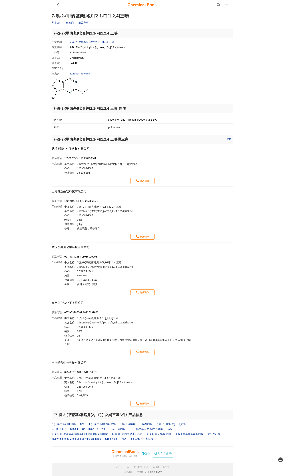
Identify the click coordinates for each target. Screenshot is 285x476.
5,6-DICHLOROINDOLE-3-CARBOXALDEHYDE (79, 429)
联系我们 (129, 472)
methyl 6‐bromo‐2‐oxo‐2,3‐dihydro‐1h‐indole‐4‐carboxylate (85, 438)
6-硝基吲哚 (146, 424)
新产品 (166, 467)
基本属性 (57, 22)
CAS (128, 467)
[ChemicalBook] (142, 5)
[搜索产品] (218, 5)
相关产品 (83, 22)
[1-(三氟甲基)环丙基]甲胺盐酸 (146, 429)
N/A (82, 424)
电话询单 (144, 181)
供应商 (70, 22)
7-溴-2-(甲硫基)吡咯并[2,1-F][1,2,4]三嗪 (92, 41)
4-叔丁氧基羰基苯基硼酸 (189, 434)
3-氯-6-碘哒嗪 (128, 424)
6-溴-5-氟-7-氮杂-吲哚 (158, 434)
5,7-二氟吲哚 (118, 429)
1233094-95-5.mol (80, 73)
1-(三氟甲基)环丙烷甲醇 (102, 424)
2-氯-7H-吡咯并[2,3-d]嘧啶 (171, 424)
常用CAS (138, 467)
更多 (229, 138)
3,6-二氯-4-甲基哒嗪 (142, 438)
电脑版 (140, 472)
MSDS (119, 467)
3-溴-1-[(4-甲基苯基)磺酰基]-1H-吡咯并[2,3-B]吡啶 (80, 434)
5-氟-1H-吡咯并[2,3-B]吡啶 (127, 434)
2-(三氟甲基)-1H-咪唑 (64, 424)
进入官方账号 (163, 453)
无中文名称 (214, 434)
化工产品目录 (152, 467)
